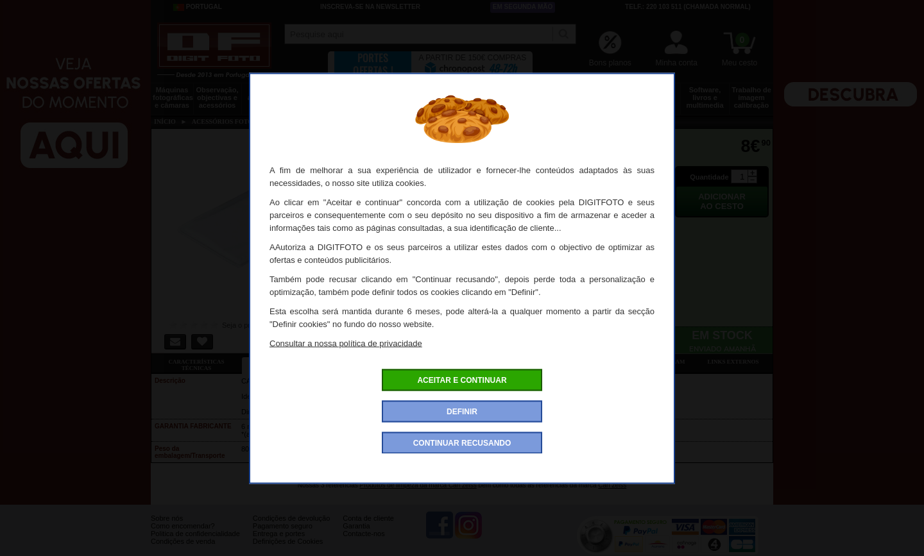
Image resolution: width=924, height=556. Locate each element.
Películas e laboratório (656, 93)
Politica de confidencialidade (195, 543)
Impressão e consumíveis (509, 93)
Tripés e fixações (314, 93)
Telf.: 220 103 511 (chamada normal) (688, 6)
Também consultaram (648, 361)
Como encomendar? (183, 535)
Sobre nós (167, 528)
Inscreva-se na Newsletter (370, 6)
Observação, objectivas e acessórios (217, 97)
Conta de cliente (368, 528)
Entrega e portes (279, 543)
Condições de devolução (291, 528)
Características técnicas (196, 364)
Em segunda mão (523, 6)
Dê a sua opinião (558, 361)
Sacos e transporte (363, 93)
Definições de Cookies (288, 551)
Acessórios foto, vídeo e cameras (461, 97)
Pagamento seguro (282, 535)
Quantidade (709, 177)
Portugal (197, 7)
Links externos (733, 361)
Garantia (356, 535)
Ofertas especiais (377, 361)
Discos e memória (607, 93)
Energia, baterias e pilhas (558, 97)
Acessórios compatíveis (467, 361)
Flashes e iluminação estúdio (412, 97)
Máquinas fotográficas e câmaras (173, 97)
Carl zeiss (612, 485)
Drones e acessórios (266, 93)
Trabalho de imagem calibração (751, 97)
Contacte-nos (363, 543)
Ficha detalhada (287, 361)
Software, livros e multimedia (704, 97)
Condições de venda (183, 551)
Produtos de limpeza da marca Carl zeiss (417, 485)
